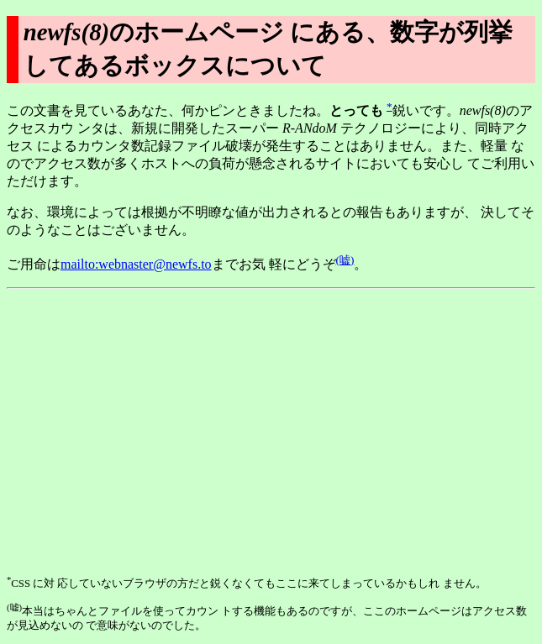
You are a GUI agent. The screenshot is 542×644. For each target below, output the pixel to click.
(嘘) (345, 260)
